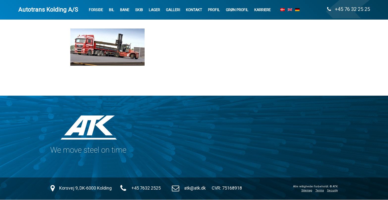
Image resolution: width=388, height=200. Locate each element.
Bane (124, 10)
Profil (214, 10)
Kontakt (194, 10)
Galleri (173, 10)
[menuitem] (282, 9)
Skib (139, 10)
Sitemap (306, 190)
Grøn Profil (237, 10)
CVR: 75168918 (227, 188)
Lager (154, 10)
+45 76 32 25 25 (348, 9)
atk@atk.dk (195, 188)
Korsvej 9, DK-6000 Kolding (85, 188)
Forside (96, 10)
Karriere (262, 10)
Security (332, 190)
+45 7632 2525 (146, 188)
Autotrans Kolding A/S (48, 9)
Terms (319, 190)
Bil (111, 10)
